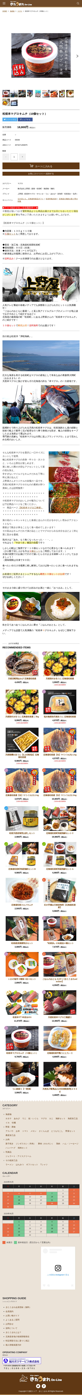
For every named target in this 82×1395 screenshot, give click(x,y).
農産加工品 (10, 1135)
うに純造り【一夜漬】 (22, 1089)
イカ (8, 1123)
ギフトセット (32, 1165)
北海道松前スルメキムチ (22, 905)
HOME (4, 11)
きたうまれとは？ (13, 1332)
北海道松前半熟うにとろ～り (60, 1053)
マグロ (20, 11)
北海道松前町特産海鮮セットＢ (22, 869)
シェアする (25, 119)
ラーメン (9, 1165)
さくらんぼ (44, 1131)
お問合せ (9, 1324)
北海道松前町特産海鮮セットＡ (60, 869)
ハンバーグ (10, 1148)
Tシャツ (44, 1165)
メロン (33, 1131)
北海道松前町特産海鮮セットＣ (60, 833)
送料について (11, 1328)
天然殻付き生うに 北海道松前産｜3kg (22, 717)
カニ (51, 1118)
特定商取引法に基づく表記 (17, 1341)
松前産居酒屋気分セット (22, 943)
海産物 (12, 11)
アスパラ (9, 1131)
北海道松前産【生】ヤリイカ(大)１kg (59, 755)
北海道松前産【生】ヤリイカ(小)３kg (59, 795)
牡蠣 (14, 1123)
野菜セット (70, 1131)
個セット (10, 234)
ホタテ (8, 1118)
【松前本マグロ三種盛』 (31, 507)
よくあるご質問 (12, 1320)
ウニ (24, 1118)
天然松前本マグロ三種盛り (60, 1017)
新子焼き (9, 1144)
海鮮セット (60, 1118)
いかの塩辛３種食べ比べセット (22, 979)
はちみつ (20, 1165)
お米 (18, 1131)
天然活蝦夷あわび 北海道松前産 (22, 679)
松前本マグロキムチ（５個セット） (22, 1053)
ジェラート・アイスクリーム (18, 1156)
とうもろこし (57, 1131)
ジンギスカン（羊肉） (26, 1144)
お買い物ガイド (12, 1316)
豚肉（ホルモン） (46, 1144)
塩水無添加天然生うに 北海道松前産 (60, 717)
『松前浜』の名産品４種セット (60, 943)
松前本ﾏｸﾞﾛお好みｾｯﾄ (22, 1017)
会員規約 (9, 1311)
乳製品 (8, 1152)
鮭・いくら (33, 1118)
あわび (17, 1118)
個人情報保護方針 (13, 1345)
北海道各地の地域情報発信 (17, 1336)
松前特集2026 (51, 199)
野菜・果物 (10, 1127)
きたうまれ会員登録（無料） (18, 1307)
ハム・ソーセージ (70, 1144)
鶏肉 (58, 1144)
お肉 (8, 1139)
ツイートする (10, 119)
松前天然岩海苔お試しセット (22, 833)
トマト (25, 1131)
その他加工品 (11, 1160)
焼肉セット (23, 1148)
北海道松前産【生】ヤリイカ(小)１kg (22, 795)
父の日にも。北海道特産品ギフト (31, 199)
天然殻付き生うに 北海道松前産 (60, 679)
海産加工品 (73, 1118)
